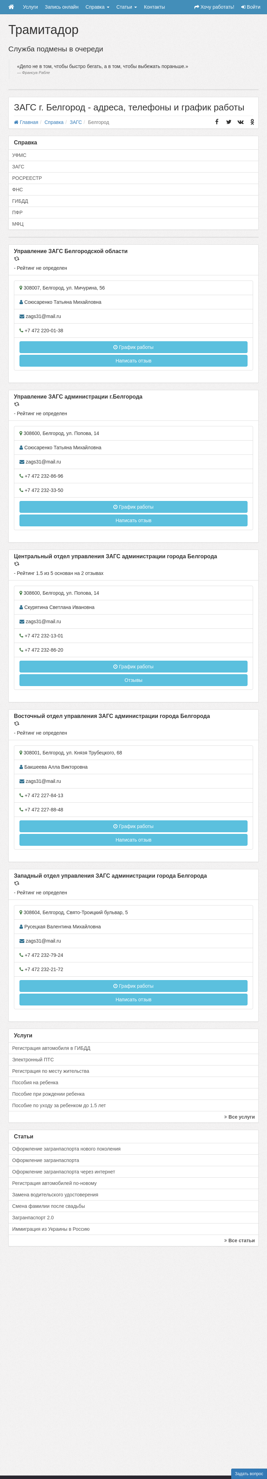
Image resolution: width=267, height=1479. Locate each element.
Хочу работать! (214, 7)
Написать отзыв (133, 361)
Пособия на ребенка (35, 1082)
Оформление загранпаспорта (45, 1160)
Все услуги (239, 1117)
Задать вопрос (249, 1473)
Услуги (30, 7)
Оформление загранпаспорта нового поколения (66, 1149)
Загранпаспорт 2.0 (33, 1217)
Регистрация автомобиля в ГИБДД (51, 1048)
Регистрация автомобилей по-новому (54, 1183)
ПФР (17, 212)
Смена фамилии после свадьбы (48, 1206)
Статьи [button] (126, 7)
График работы (133, 347)
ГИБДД (20, 201)
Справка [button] (98, 7)
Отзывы (133, 680)
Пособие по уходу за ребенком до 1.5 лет (59, 1105)
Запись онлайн (62, 7)
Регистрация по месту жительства (50, 1071)
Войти (250, 7)
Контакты (154, 7)
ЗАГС (18, 166)
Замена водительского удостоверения (55, 1194)
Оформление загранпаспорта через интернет (63, 1172)
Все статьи (239, 1240)
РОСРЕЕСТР (27, 178)
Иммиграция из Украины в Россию (51, 1229)
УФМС (19, 155)
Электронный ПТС (33, 1059)
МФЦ (18, 224)
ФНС (17, 189)
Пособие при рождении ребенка (48, 1094)
